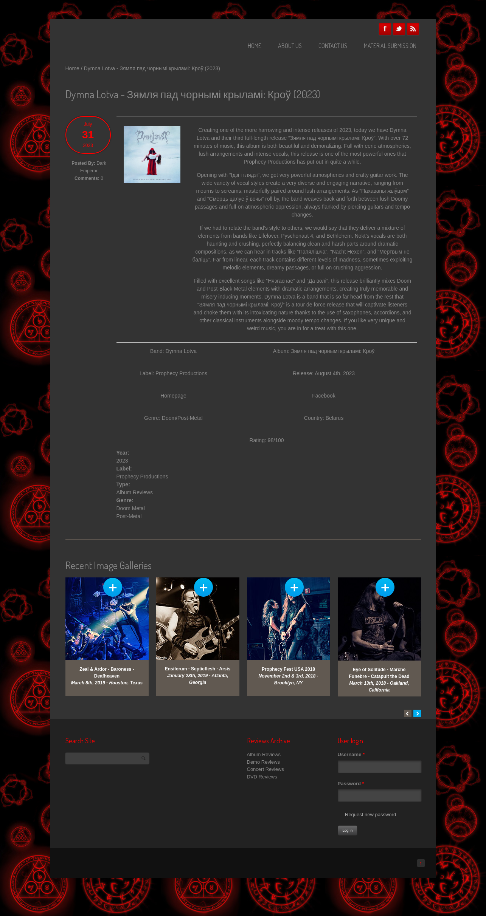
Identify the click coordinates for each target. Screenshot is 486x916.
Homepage (173, 396)
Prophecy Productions (181, 373)
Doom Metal (130, 508)
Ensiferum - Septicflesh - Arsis (198, 669)
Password (351, 783)
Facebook (385, 29)
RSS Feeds (413, 29)
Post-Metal (129, 516)
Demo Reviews (263, 762)
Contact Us (332, 46)
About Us (290, 46)
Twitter (399, 29)
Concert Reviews (265, 769)
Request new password (370, 814)
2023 (122, 461)
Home (254, 46)
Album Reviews (134, 492)
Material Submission (390, 46)
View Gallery (113, 587)
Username (351, 754)
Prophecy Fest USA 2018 (288, 669)
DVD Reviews (262, 777)
